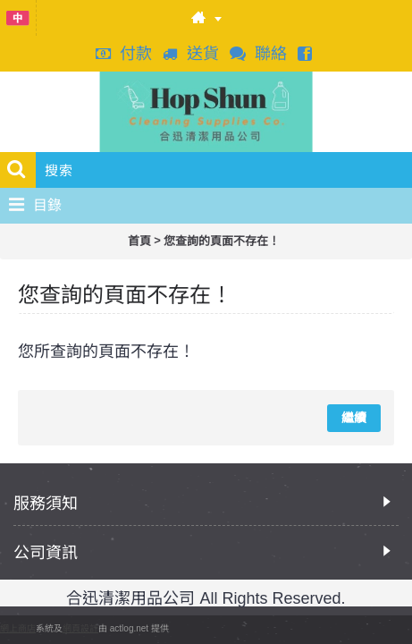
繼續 (353, 418)
